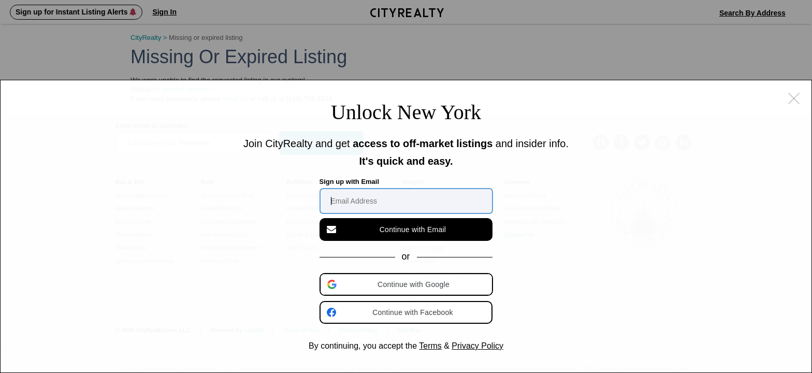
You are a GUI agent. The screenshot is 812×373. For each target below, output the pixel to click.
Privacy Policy (477, 345)
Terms (430, 345)
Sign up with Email (350, 181)
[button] (407, 284)
